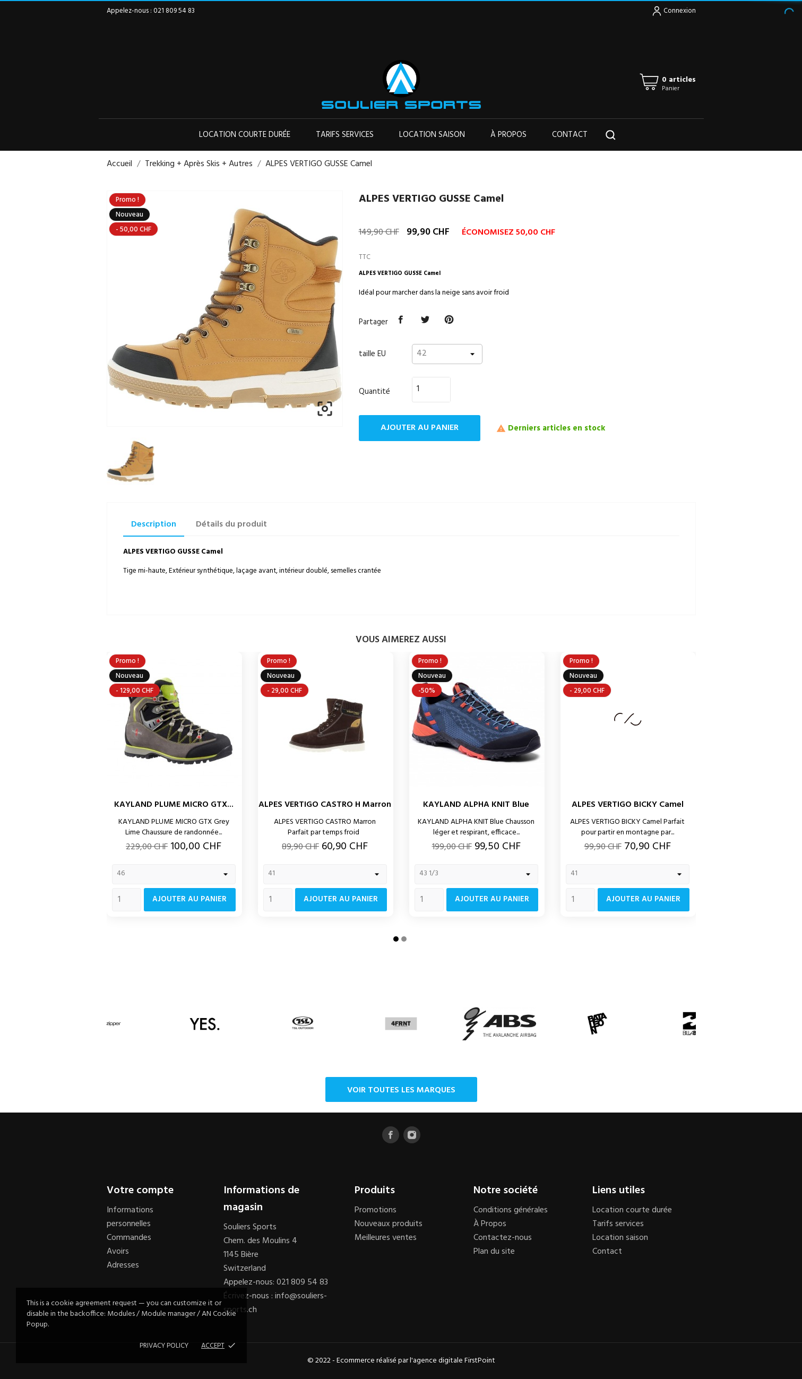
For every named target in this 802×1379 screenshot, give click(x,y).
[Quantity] (126, 899)
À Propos (489, 1224)
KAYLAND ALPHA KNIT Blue (476, 805)
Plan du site (494, 1252)
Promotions (375, 1210)
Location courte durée (244, 134)
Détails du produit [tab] (231, 524)
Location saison (432, 134)
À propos (508, 134)
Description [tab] (153, 524)
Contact (570, 134)
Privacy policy (164, 1345)
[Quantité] (425, 389)
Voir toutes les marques (401, 1090)
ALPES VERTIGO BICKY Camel (628, 805)
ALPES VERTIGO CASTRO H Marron (324, 805)
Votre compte (140, 1190)
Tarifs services (345, 134)
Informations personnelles (130, 1217)
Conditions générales (510, 1210)
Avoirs (118, 1252)
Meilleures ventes (386, 1238)
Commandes (129, 1238)
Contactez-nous (502, 1238)
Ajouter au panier (420, 428)
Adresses (123, 1265)
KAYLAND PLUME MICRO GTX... (174, 805)
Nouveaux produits (388, 1224)
